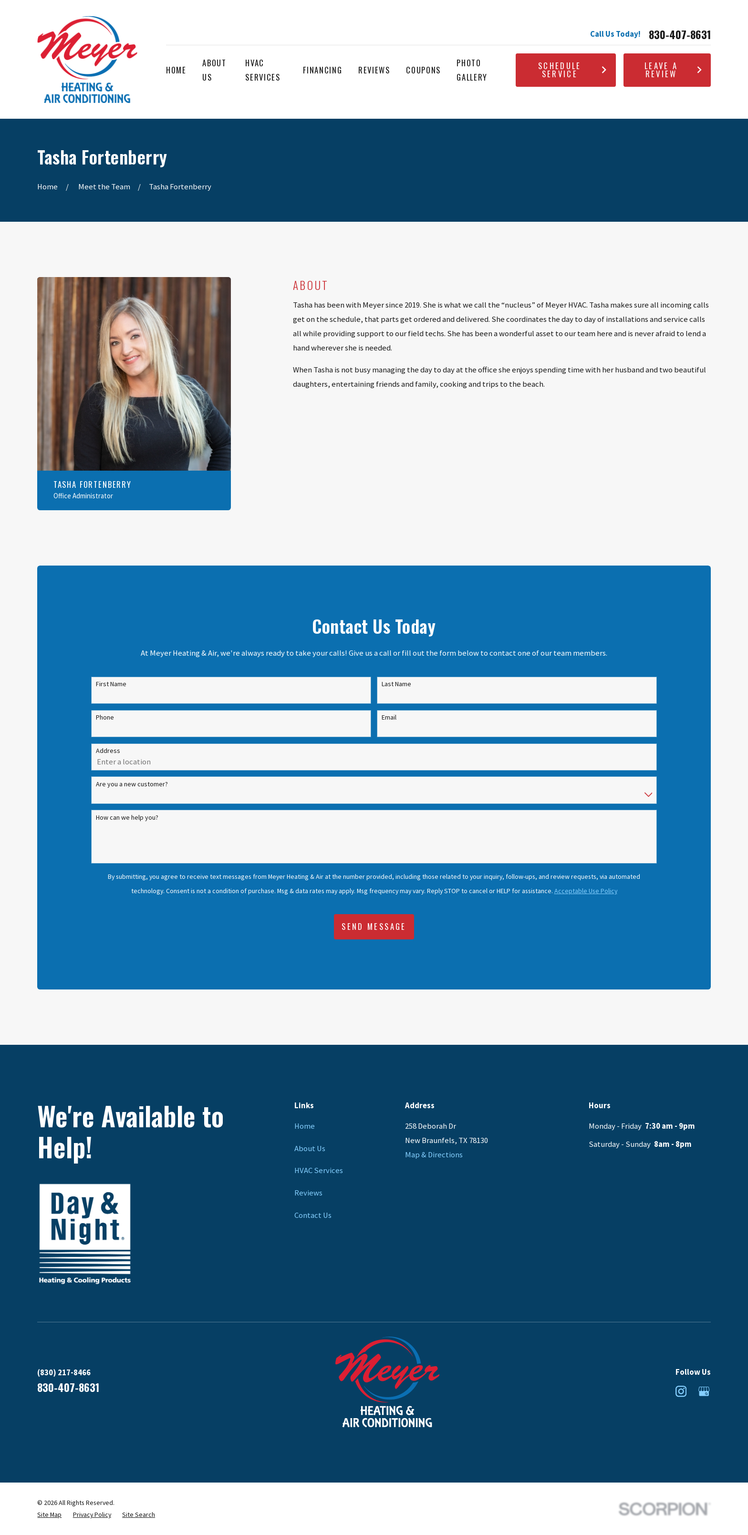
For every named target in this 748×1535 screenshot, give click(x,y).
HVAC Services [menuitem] (262, 70)
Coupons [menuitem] (423, 70)
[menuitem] (49, 1515)
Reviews (308, 1193)
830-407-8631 (680, 34)
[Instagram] (680, 1391)
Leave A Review (673, 70)
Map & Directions (434, 1155)
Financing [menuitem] (322, 70)
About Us (309, 1149)
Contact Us (313, 1215)
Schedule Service (573, 70)
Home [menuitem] (176, 70)
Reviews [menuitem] (374, 70)
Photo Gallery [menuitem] (472, 70)
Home (304, 1126)
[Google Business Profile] (703, 1391)
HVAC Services (318, 1170)
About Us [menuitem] (214, 70)
